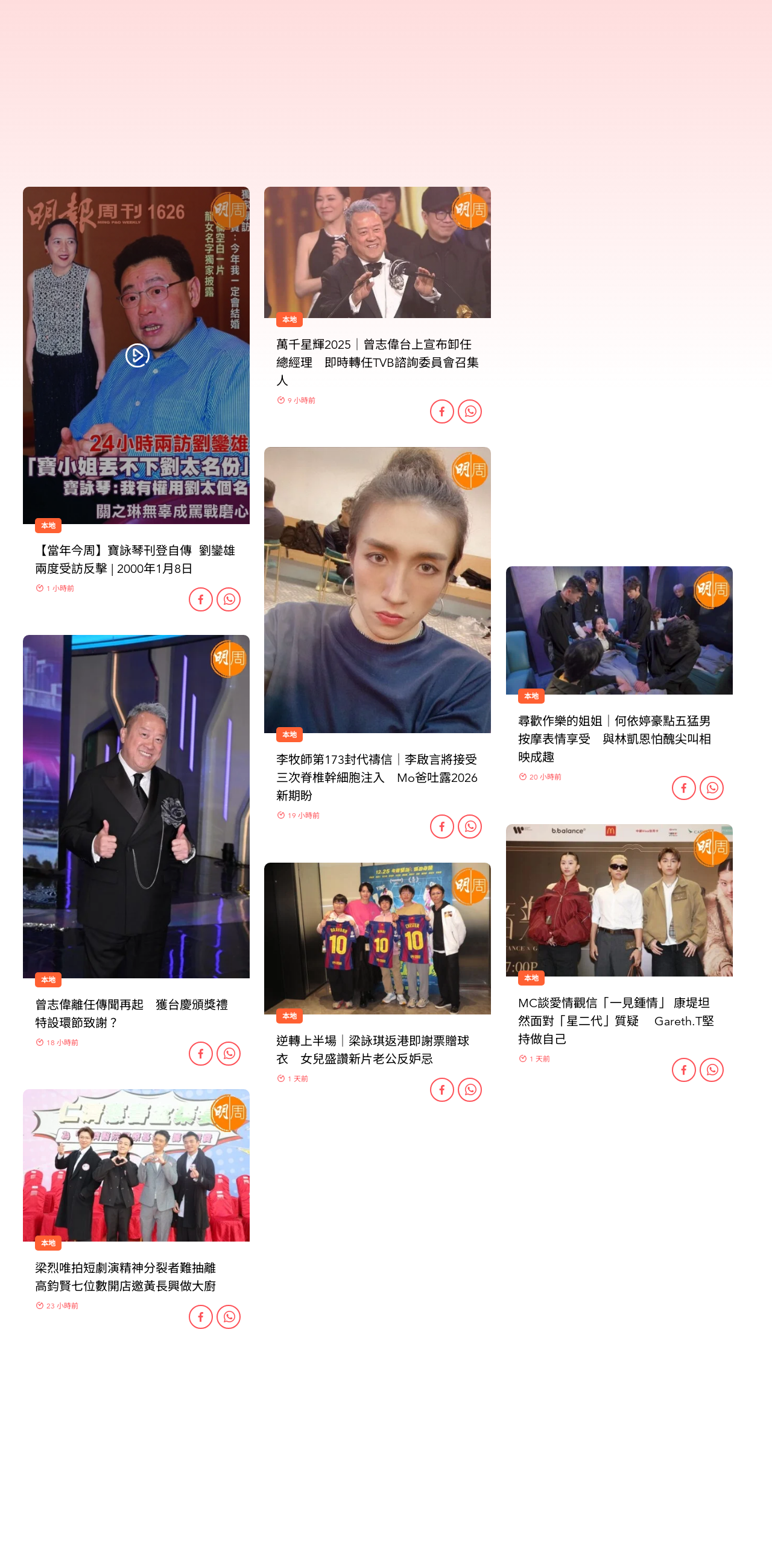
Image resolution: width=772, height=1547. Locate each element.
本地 (48, 980)
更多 (386, 1396)
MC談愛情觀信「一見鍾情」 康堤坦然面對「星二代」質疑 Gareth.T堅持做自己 (616, 1021)
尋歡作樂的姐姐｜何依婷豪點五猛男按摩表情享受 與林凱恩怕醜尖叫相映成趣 (614, 739)
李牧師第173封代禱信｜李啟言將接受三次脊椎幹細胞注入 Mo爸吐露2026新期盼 (377, 778)
